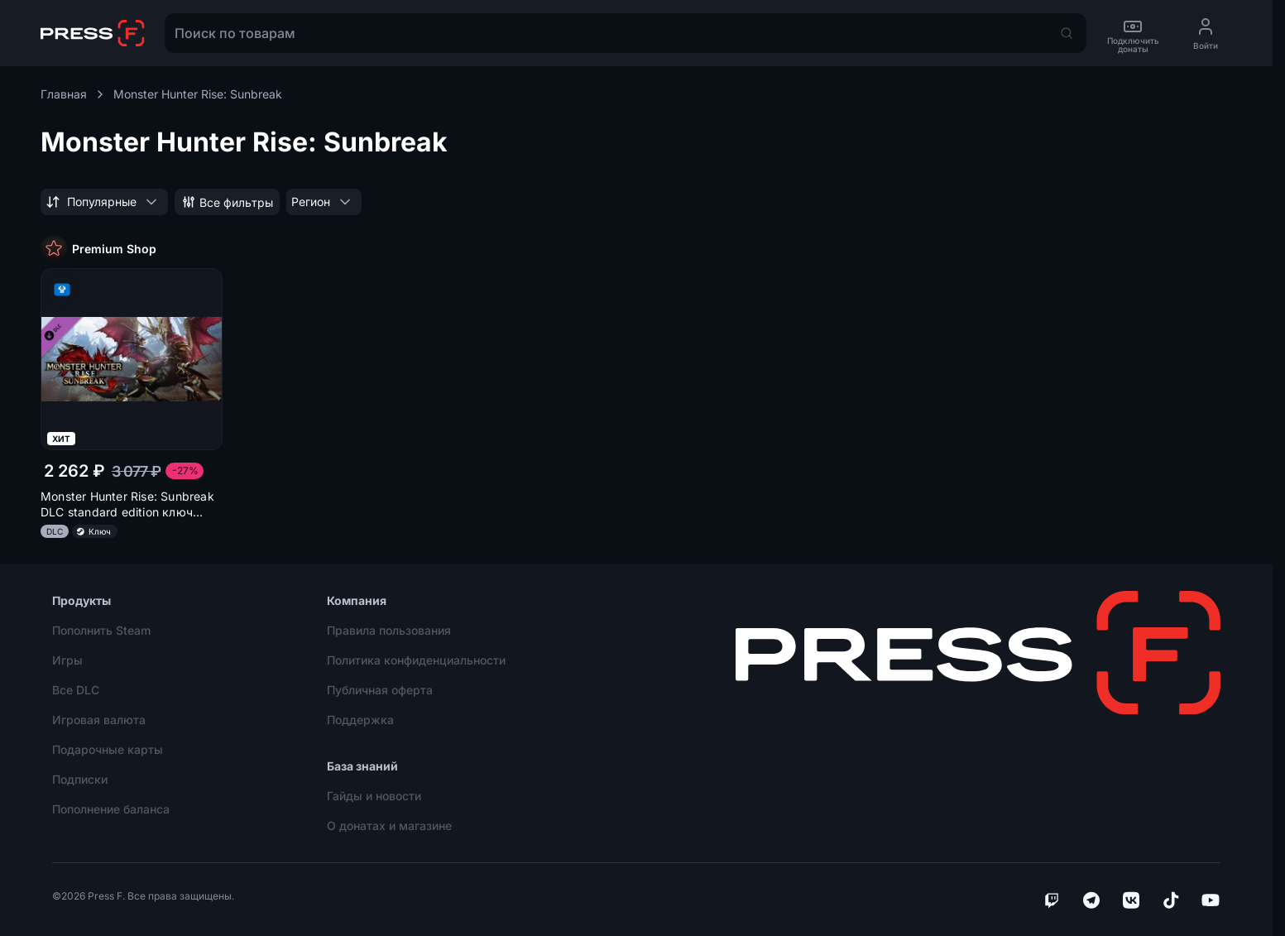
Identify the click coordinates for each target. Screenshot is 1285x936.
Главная (74, 94)
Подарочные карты (107, 749)
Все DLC (75, 690)
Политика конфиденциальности (416, 660)
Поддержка (360, 720)
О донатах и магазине (389, 825)
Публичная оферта (380, 690)
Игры (67, 660)
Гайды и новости (374, 796)
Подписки (80, 779)
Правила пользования (389, 630)
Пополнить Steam (101, 630)
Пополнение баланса (111, 809)
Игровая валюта (99, 720)
